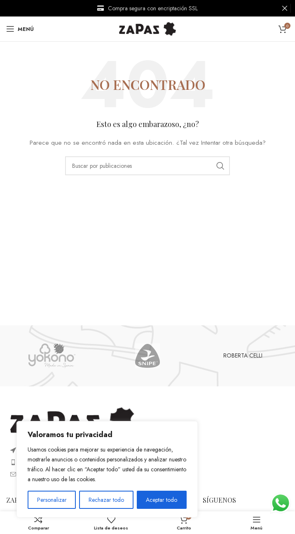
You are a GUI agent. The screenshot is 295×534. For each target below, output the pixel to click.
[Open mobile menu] (20, 29)
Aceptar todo (161, 500)
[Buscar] (147, 165)
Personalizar (52, 500)
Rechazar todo (106, 500)
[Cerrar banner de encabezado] (284, 8)
